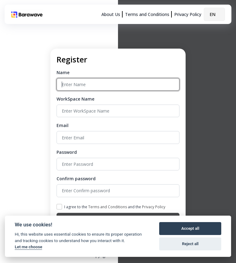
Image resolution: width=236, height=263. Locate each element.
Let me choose (28, 246)
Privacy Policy (187, 14)
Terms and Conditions (147, 14)
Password (67, 152)
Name (63, 72)
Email (63, 125)
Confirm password (76, 178)
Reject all (190, 243)
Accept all (190, 228)
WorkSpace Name (75, 99)
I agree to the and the (114, 206)
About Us (110, 14)
